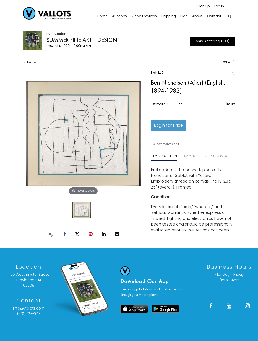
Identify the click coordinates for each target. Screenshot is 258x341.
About (197, 15)
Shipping (168, 15)
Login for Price (168, 125)
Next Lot (227, 61)
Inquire (230, 104)
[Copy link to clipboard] (50, 234)
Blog (184, 15)
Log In (219, 6)
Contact (214, 15)
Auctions (119, 15)
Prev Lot (30, 62)
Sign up (203, 6)
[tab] (164, 157)
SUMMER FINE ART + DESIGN (81, 40)
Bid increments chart (165, 144)
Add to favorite (232, 73)
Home (102, 15)
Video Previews (144, 15)
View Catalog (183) (212, 41)
